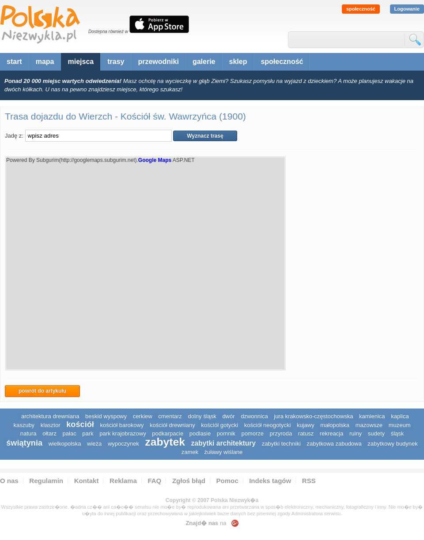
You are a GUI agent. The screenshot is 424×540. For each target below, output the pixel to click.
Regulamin (46, 480)
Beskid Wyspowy (106, 416)
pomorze (252, 433)
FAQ (154, 480)
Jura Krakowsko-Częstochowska (313, 416)
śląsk (397, 433)
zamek (190, 452)
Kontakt (86, 480)
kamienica (372, 416)
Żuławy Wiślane (223, 452)
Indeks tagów (270, 480)
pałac (69, 433)
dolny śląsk (202, 416)
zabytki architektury (223, 443)
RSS (309, 480)
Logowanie (407, 8)
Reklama (123, 480)
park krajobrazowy (122, 433)
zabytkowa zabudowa (334, 443)
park (87, 433)
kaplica (400, 416)
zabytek (165, 442)
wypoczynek (123, 443)
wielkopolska (65, 443)
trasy (115, 61)
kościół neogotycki (267, 425)
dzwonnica (254, 416)
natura (28, 433)
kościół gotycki (219, 425)
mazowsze (369, 425)
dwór (228, 416)
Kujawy (305, 425)
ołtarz (49, 433)
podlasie (200, 433)
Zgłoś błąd (188, 480)
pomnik (226, 433)
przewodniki (158, 61)
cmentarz (170, 416)
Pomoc (227, 480)
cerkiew (142, 416)
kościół (80, 424)
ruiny (355, 433)
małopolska (334, 425)
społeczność (360, 8)
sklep (238, 61)
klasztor (51, 425)
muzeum (400, 425)
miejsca (81, 61)
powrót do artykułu (42, 391)
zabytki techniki (281, 443)
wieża (94, 443)
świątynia (24, 443)
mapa (45, 61)
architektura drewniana (50, 416)
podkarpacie (167, 433)
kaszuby (23, 425)
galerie (204, 61)
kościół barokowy (122, 425)
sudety (376, 433)
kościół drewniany (172, 425)
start (14, 61)
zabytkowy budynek (392, 443)
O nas (9, 480)
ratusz (306, 433)
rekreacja (331, 433)
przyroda (281, 433)
